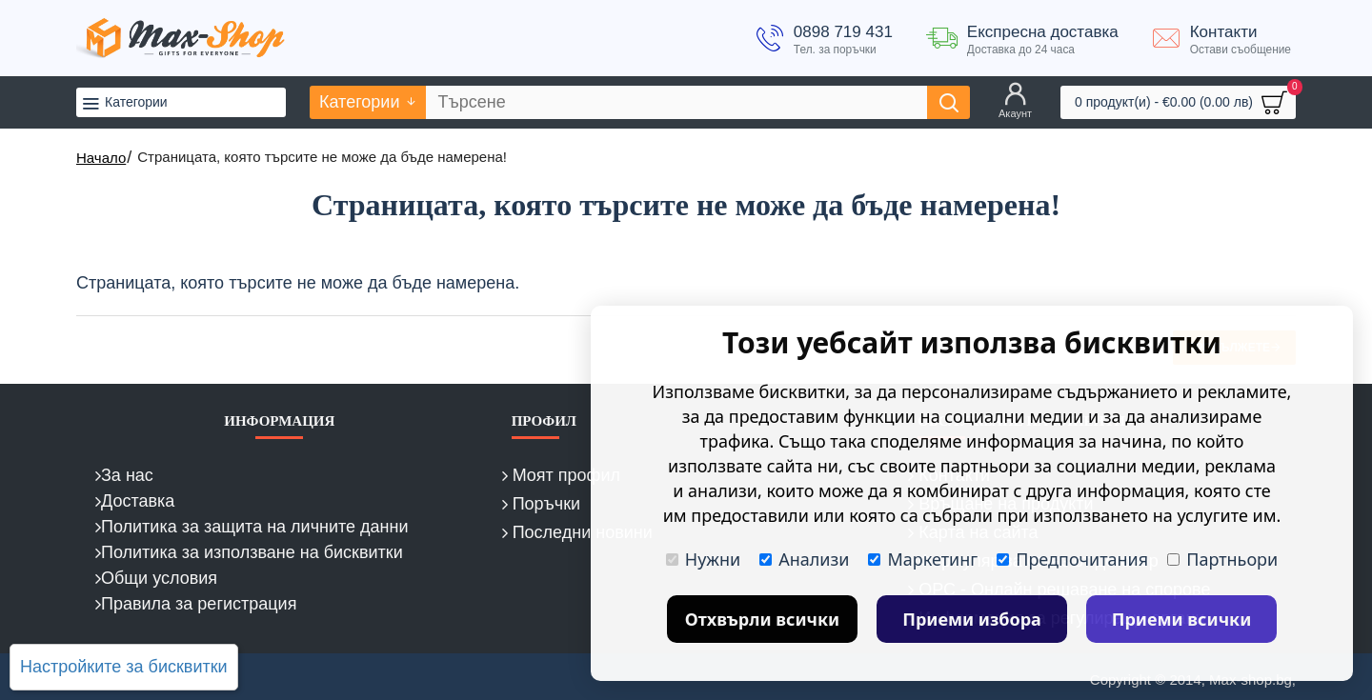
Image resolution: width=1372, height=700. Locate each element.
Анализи (804, 559)
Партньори (1222, 559)
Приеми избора (971, 619)
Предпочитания (1072, 559)
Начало (101, 158)
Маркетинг (923, 559)
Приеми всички (1182, 619)
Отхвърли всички (762, 619)
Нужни (703, 559)
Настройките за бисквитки (124, 666)
